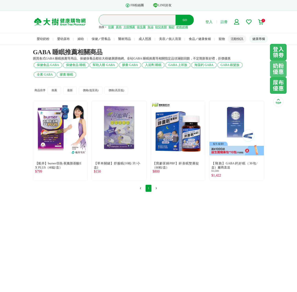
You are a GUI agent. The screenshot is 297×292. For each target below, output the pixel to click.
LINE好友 (162, 5)
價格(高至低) (116, 90)
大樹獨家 (129, 27)
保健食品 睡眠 (76, 65)
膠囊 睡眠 (66, 74)
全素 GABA (45, 74)
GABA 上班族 (177, 65)
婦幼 (81, 39)
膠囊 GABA (130, 65)
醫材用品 (124, 39)
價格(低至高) (90, 90)
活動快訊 (237, 39)
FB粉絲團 (134, 5)
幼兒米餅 (161, 27)
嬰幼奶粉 (43, 39)
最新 (70, 90)
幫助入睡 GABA (104, 65)
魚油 (150, 27)
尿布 (119, 27)
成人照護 (145, 39)
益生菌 (141, 27)
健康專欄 (258, 39)
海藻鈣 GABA (203, 65)
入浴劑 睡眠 (153, 65)
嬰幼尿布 (63, 39)
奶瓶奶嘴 (182, 27)
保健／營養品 (101, 39)
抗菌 (111, 27)
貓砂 (172, 27)
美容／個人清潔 (170, 39)
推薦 (54, 90)
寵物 (222, 39)
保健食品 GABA (48, 65)
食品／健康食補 (200, 39)
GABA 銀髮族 (230, 65)
